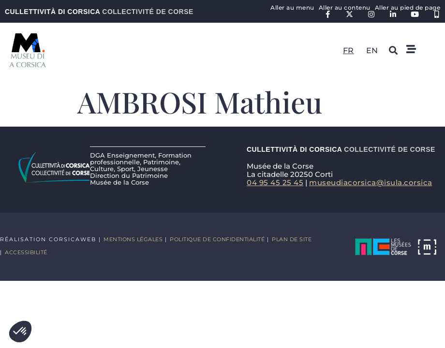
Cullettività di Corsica (99, 11)
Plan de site (292, 239)
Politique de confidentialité (217, 239)
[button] (20, 331)
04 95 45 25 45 (275, 182)
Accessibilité (26, 252)
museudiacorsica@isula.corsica (370, 182)
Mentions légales (133, 239)
